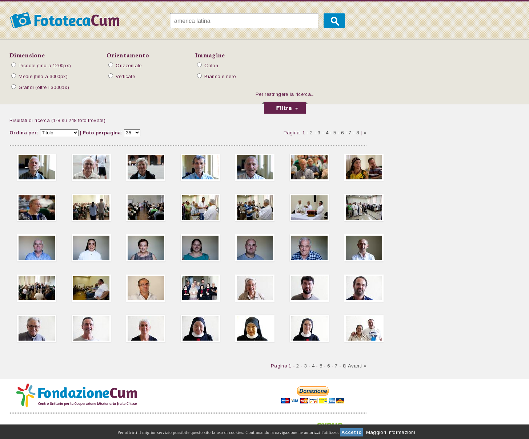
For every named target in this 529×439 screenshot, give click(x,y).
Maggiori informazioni (390, 432)
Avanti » (357, 366)
